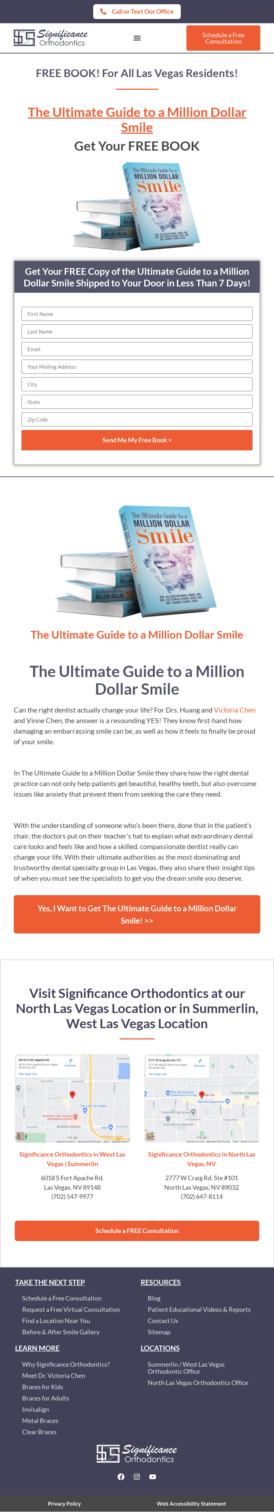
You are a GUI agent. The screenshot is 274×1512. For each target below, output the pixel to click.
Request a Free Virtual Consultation (71, 1310)
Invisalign (35, 1409)
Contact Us (163, 1321)
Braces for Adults (45, 1398)
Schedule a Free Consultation (62, 1298)
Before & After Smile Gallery (61, 1332)
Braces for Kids (42, 1387)
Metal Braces (40, 1421)
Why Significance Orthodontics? (66, 1364)
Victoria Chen (235, 710)
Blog (154, 1298)
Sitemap (159, 1332)
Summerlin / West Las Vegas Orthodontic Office (186, 1368)
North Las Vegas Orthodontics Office (198, 1383)
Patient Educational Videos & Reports (199, 1310)
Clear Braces (39, 1432)
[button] (137, 38)
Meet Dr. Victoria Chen (53, 1376)
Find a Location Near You (56, 1321)
